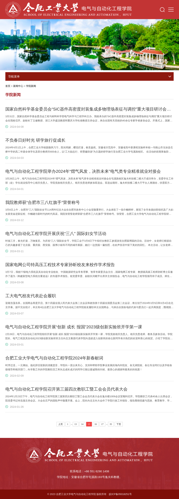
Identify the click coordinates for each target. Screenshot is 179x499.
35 (111, 424)
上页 (60, 424)
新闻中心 (18, 86)
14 (82, 424)
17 (102, 424)
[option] (89, 43)
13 (75, 424)
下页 (118, 424)
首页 (7, 86)
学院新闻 (31, 86)
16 (96, 424)
